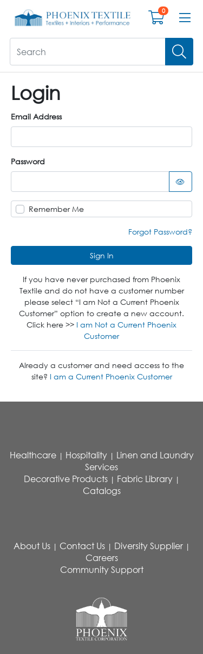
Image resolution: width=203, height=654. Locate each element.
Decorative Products (66, 478)
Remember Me (56, 208)
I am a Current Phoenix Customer (111, 376)
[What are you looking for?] (88, 51)
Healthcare (33, 455)
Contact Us (82, 545)
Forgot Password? (160, 231)
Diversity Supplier (148, 545)
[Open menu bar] (185, 17)
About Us (32, 545)
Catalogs (102, 490)
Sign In (102, 255)
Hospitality (86, 455)
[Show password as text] (181, 181)
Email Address (36, 116)
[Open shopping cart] (156, 19)
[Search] (179, 51)
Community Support (101, 569)
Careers (102, 557)
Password (28, 161)
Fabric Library (145, 478)
